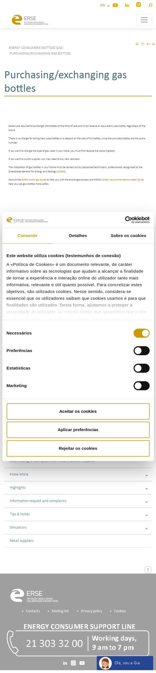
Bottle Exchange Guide (33, 179)
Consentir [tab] (27, 235)
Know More (79, 474)
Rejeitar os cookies (78, 448)
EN (103, 5)
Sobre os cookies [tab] (128, 235)
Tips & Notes (79, 514)
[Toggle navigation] (144, 19)
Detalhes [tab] (78, 235)
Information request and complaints (79, 501)
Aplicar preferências (78, 429)
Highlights (79, 488)
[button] (150, 4)
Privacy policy (91, 611)
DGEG (61, 171)
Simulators (79, 528)
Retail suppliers (22, 541)
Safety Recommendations (116, 179)
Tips (138, 179)
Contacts (33, 611)
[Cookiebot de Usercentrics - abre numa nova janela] (125, 219)
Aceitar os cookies (78, 411)
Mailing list (60, 611)
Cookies (120, 611)
